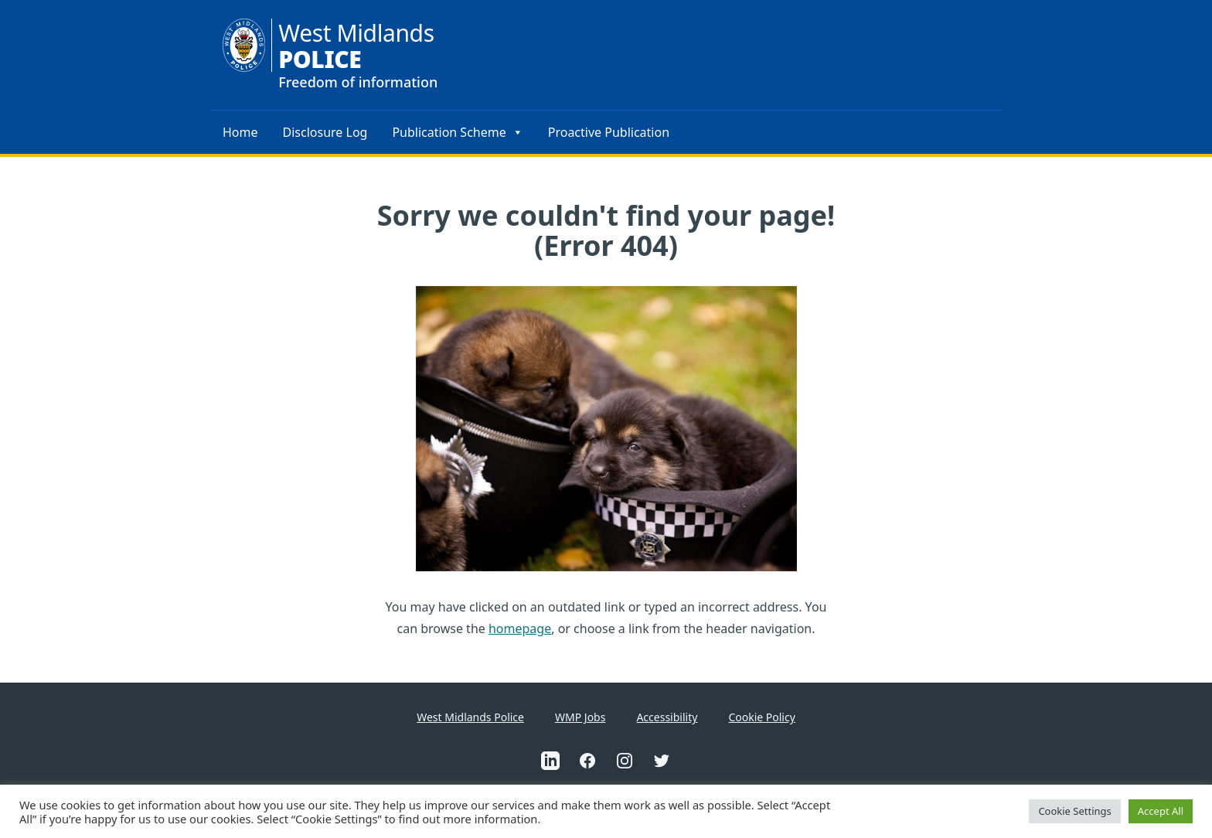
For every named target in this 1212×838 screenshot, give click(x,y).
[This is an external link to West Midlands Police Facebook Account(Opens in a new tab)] (587, 760)
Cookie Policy (761, 717)
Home (240, 132)
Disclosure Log (325, 132)
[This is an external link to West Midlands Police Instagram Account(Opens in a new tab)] (624, 760)
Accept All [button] (1160, 811)
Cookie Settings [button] (1074, 811)
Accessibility (666, 717)
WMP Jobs (580, 717)
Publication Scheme (457, 132)
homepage (520, 628)
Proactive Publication (608, 132)
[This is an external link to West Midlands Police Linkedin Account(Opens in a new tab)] (550, 760)
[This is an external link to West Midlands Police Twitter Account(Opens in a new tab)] (661, 760)
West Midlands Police (470, 717)
